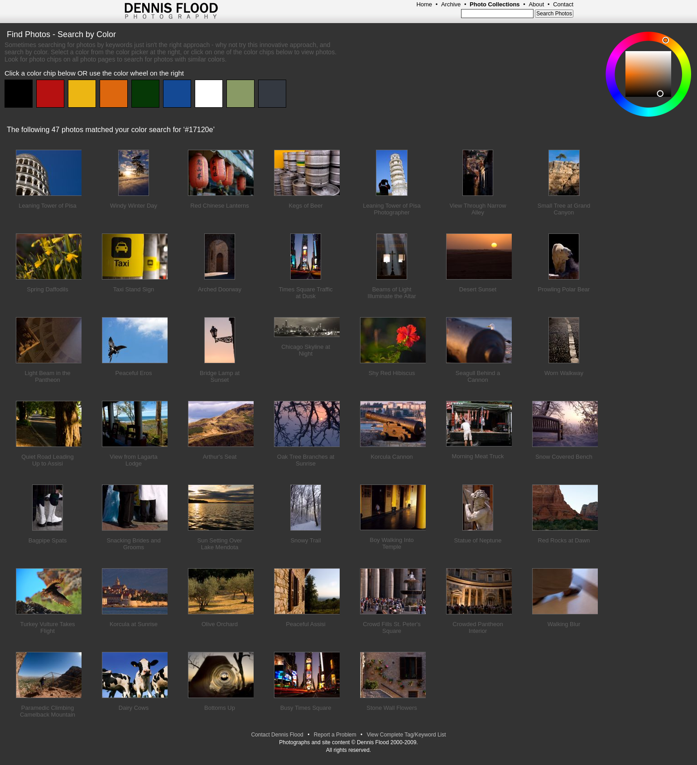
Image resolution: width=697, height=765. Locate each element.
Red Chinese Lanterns (219, 205)
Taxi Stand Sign (133, 289)
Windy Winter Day (133, 205)
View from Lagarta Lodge (133, 460)
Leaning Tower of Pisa (48, 205)
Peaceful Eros (133, 373)
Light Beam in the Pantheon (47, 376)
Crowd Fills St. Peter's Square (391, 627)
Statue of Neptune (478, 540)
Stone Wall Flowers (391, 707)
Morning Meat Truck (478, 456)
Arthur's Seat (220, 456)
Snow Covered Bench (563, 456)
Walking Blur (564, 624)
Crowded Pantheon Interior (477, 627)
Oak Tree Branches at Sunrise (305, 460)
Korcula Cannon (391, 456)
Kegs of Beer (305, 205)
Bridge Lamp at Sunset (220, 376)
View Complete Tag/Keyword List (406, 735)
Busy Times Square (306, 707)
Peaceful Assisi (305, 624)
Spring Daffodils (47, 289)
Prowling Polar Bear (564, 289)
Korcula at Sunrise (134, 624)
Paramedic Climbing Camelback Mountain (47, 711)
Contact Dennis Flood (277, 735)
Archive (451, 4)
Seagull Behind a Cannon (478, 376)
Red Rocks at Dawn (564, 540)
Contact (563, 4)
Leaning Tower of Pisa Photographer (392, 209)
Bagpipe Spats (48, 540)
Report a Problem (335, 735)
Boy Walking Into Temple (391, 543)
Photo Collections (495, 4)
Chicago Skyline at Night (305, 350)
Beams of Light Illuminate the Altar (392, 292)
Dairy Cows (134, 707)
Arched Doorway (219, 289)
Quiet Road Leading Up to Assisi (47, 460)
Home (424, 4)
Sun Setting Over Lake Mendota (219, 544)
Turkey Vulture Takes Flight (47, 627)
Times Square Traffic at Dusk (305, 292)
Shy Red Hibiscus (392, 373)
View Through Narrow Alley (477, 209)
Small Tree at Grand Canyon (564, 209)
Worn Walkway (563, 373)
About (536, 4)
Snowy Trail (305, 540)
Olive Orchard (220, 624)
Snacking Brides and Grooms (133, 544)
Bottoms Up (219, 707)
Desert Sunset (477, 289)
